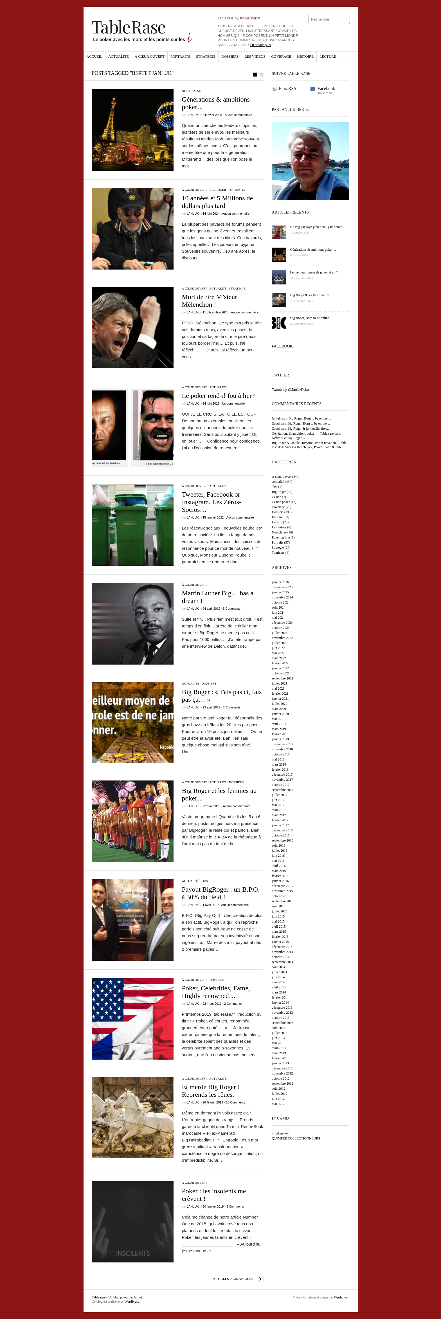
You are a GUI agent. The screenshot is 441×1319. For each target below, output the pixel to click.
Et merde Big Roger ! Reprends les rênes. (211, 1090)
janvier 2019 (280, 739)
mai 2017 (278, 805)
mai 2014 (278, 982)
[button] (258, 75)
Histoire (305, 56)
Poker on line (281, 537)
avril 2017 (279, 810)
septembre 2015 (282, 901)
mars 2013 (279, 1053)
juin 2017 (278, 800)
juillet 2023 (279, 633)
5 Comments (231, 608)
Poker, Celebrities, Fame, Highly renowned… (216, 991)
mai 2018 (278, 759)
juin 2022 (278, 648)
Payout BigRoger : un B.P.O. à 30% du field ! (221, 893)
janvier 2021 (280, 699)
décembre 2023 (282, 623)
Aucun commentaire (238, 114)
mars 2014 (279, 992)
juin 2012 (278, 1099)
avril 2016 (279, 866)
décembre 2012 (282, 1068)
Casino (276, 497)
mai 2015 (278, 921)
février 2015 (280, 937)
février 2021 (280, 694)
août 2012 (278, 1089)
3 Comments (235, 1206)
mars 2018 (279, 764)
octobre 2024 (281, 602)
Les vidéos (255, 56)
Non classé (191, 91)
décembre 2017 (282, 775)
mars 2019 (279, 729)
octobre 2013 (281, 1018)
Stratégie (205, 56)
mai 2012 (278, 1104)
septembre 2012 (282, 1083)
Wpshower (341, 1297)
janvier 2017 (280, 825)
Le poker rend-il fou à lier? (218, 395)
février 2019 (280, 734)
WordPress (132, 1302)
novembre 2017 (282, 780)
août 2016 (278, 845)
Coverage (281, 56)
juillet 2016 (279, 851)
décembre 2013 (282, 1008)
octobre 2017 (281, 785)
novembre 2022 (282, 638)
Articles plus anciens (233, 1279)
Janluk (193, 114)
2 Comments (233, 1003)
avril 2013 (279, 1048)
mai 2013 (278, 1043)
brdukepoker (280, 1133)
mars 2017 (279, 815)
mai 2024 (278, 618)
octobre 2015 (281, 896)
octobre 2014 (281, 957)
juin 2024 (278, 612)
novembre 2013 (282, 1013)
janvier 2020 (280, 714)
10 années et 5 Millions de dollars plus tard (217, 201)
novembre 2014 (282, 952)
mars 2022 (279, 658)
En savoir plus (260, 45)
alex (275, 487)
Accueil (94, 56)
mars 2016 (279, 871)
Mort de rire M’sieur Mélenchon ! (209, 300)
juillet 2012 (279, 1094)
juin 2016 (278, 856)
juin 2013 (278, 1038)
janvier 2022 (280, 668)
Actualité (118, 56)
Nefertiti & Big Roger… (288, 438)
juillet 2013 (279, 1033)
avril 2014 (279, 987)
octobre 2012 (281, 1078)
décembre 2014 (282, 947)
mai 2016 (278, 861)
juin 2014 (278, 977)
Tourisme (278, 553)
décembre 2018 (282, 744)
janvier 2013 (280, 1063)
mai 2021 (278, 688)
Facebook (326, 88)
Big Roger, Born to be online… (310, 418)
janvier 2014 (280, 1002)
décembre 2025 (282, 587)
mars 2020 (279, 709)
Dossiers (229, 56)
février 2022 (280, 663)
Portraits (180, 56)
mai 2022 (278, 653)
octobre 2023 (281, 628)
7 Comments (231, 707)
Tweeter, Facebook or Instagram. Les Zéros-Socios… (211, 502)
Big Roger (218, 189)
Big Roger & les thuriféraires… (309, 428)
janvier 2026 (280, 582)
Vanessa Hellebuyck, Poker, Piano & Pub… (314, 447)
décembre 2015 (282, 886)
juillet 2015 (279, 911)
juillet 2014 (279, 972)
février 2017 (280, 820)
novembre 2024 (282, 597)
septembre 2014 (282, 962)
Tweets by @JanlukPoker (291, 390)
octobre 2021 (281, 673)
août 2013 (278, 1028)
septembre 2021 (282, 678)
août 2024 (278, 607)
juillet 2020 (279, 704)
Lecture (328, 56)
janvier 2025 (280, 592)
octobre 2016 (281, 835)
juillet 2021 (279, 683)
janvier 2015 (280, 942)
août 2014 (278, 967)
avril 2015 (279, 926)
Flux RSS (287, 88)
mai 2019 (278, 719)
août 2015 (278, 906)
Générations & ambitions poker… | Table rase (303, 434)
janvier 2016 (280, 881)
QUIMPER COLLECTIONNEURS (296, 1138)
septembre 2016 (282, 840)
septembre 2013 (282, 1023)
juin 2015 (278, 916)
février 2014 (280, 997)
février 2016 (280, 876)
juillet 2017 (279, 795)
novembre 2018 (282, 749)
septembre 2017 (282, 790)
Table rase (99, 1297)
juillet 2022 (279, 643)
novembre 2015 (282, 891)
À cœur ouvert (150, 56)
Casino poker (281, 502)
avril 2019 (279, 724)
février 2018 (280, 769)
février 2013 (280, 1058)
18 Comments (235, 1102)
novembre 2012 (282, 1073)
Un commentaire (233, 403)
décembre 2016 (282, 830)
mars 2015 (279, 932)
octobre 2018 (281, 754)
